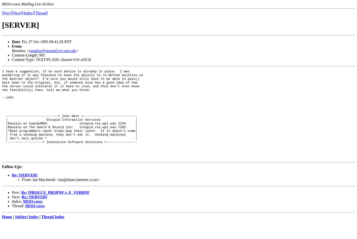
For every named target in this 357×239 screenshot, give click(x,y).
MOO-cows (32, 219)
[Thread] (41, 13)
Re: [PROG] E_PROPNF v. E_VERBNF (55, 210)
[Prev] (7, 13)
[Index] (28, 13)
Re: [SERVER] (24, 193)
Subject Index (26, 235)
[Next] (17, 13)
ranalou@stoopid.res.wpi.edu (52, 51)
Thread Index (52, 235)
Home (7, 235)
